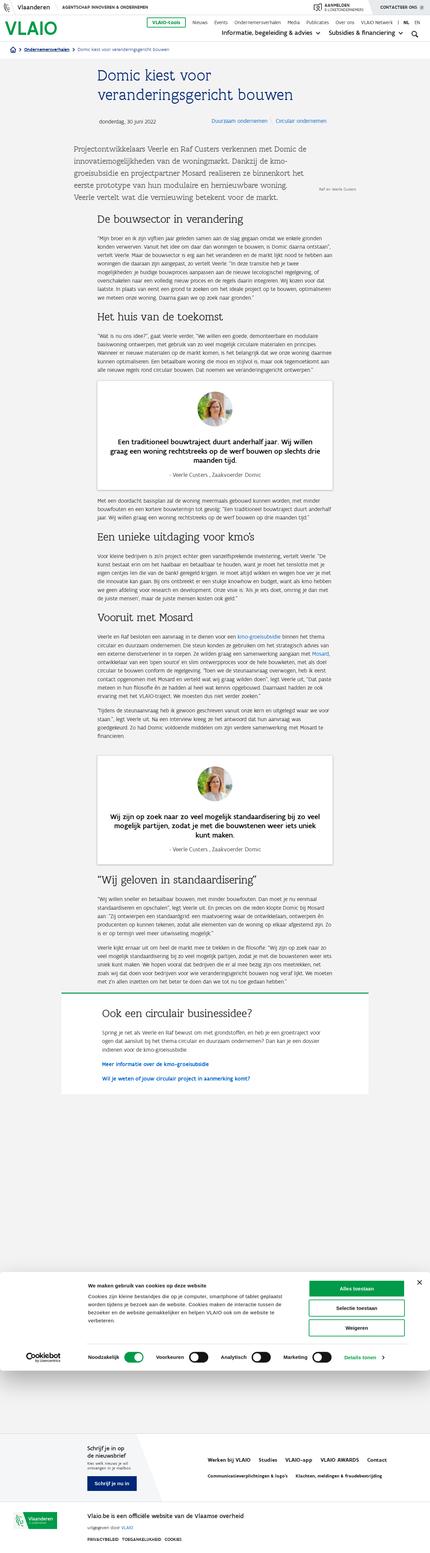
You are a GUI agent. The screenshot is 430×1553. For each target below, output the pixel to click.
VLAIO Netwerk (377, 22)
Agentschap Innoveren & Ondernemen (105, 7)
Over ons (345, 22)
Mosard (180, 927)
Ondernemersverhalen (257, 22)
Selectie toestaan (357, 1491)
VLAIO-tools (166, 22)
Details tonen (360, 1540)
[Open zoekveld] (415, 34)
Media (294, 22)
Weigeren (356, 1510)
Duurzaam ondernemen (241, 122)
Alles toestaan (357, 1471)
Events (221, 22)
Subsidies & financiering (362, 33)
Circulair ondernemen (239, 132)
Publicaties (317, 22)
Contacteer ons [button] (398, 5)
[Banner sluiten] (419, 1464)
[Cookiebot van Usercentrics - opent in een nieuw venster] (43, 1540)
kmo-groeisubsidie (270, 899)
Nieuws (200, 22)
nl (406, 22)
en (417, 22)
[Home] (13, 50)
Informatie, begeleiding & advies (267, 33)
